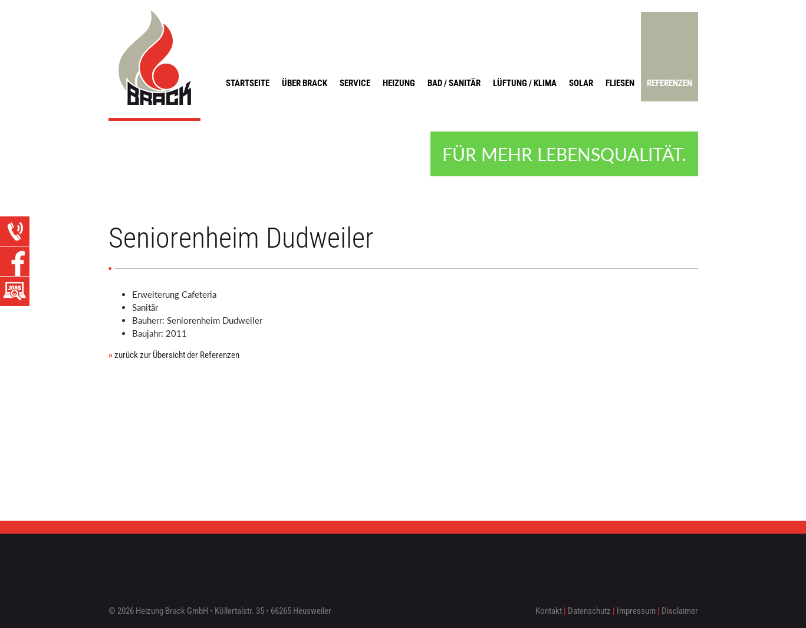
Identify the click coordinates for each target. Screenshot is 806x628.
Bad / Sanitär (454, 83)
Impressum (636, 611)
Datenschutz (589, 611)
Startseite (247, 83)
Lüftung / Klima (525, 83)
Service (355, 83)
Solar (581, 83)
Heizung (399, 83)
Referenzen (669, 83)
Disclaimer (680, 611)
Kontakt (548, 611)
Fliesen (620, 83)
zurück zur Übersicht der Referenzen (173, 355)
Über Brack (304, 83)
